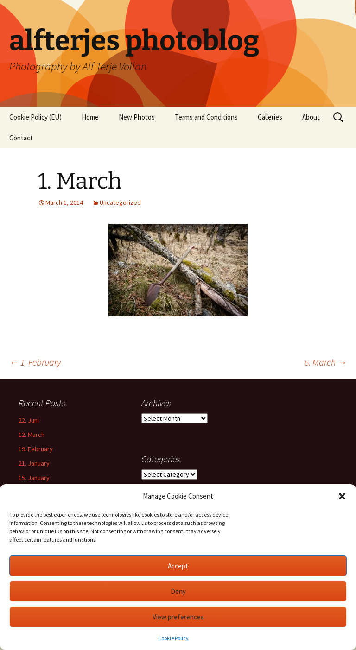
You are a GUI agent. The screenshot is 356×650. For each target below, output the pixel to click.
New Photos (137, 117)
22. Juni (29, 420)
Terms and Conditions (206, 117)
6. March (326, 362)
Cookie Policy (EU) (35, 117)
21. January (34, 463)
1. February (35, 362)
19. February (36, 449)
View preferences (178, 616)
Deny (178, 591)
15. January (34, 477)
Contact (21, 137)
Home (90, 117)
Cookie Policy (173, 638)
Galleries (270, 117)
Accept (178, 566)
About (311, 117)
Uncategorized (120, 202)
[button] (342, 496)
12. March (31, 434)
